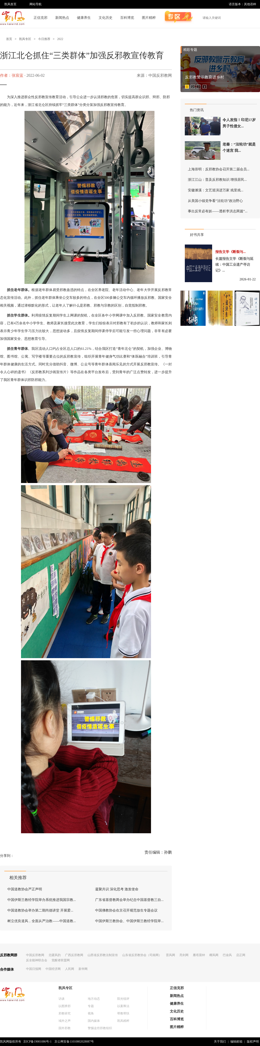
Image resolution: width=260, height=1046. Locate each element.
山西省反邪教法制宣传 (103, 955)
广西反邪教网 (74, 955)
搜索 (254, 17)
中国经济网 (53, 969)
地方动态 (94, 998)
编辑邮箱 (236, 1041)
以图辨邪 (64, 1006)
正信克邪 (40, 17)
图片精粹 (149, 17)
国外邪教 (64, 1028)
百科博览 (127, 17)
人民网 (69, 969)
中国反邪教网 (35, 955)
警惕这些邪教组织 (100, 1028)
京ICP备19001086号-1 (37, 1041)
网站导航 (35, 4)
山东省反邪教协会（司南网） (142, 955)
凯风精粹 (123, 1020)
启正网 (240, 955)
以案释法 (123, 1006)
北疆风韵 (55, 955)
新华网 (83, 969)
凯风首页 (10, 4)
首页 (9, 39)
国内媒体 (94, 1020)
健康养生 (84, 17)
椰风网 (213, 955)
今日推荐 (44, 39)
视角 (91, 1013)
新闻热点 (62, 17)
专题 (91, 1006)
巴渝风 (227, 955)
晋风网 (170, 955)
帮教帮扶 (123, 1013)
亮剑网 (183, 955)
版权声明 (253, 1041)
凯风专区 (25, 39)
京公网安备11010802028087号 (74, 1041)
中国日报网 (33, 969)
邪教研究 (64, 1013)
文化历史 (105, 17)
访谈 (61, 998)
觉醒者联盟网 (61, 960)
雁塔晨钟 (199, 955)
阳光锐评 (123, 998)
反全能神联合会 (36, 960)
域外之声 (64, 1020)
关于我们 (220, 1041)
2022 (60, 39)
